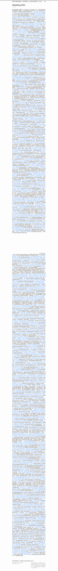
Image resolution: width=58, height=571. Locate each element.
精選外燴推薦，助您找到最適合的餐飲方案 (19, 256)
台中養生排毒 (22, 85)
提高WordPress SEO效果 (33, 346)
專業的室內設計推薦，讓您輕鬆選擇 (19, 322)
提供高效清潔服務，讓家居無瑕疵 (17, 75)
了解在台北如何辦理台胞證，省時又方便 (29, 75)
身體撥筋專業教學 (22, 60)
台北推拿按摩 (42, 167)
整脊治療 (34, 461)
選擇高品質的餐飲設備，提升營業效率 (34, 24)
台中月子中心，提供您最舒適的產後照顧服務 (27, 108)
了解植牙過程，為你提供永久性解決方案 (35, 23)
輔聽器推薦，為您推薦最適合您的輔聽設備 (29, 407)
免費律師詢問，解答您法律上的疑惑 (22, 337)
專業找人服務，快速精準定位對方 (27, 154)
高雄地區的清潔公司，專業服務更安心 (23, 117)
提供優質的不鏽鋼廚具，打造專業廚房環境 (23, 445)
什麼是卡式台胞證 (23, 465)
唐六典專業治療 (17, 360)
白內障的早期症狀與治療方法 (23, 135)
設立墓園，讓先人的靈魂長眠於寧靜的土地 (35, 337)
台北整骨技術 (41, 493)
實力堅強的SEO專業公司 (40, 83)
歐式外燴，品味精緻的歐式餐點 (39, 18)
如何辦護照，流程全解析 (23, 336)
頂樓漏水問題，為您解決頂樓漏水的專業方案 (23, 127)
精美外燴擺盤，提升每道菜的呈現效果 (35, 332)
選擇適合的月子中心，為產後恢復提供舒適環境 (27, 487)
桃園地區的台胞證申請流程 (40, 258)
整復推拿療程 (17, 490)
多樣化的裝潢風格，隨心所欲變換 (35, 207)
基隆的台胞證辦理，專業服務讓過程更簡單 (30, 103)
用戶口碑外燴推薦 (40, 190)
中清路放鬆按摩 (35, 409)
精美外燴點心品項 (21, 78)
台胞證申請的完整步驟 (19, 463)
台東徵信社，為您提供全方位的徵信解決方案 (31, 491)
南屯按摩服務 (25, 265)
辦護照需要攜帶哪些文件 (22, 394)
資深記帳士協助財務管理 (40, 162)
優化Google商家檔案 (18, 57)
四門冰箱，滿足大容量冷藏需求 (33, 135)
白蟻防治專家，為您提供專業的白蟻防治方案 (32, 39)
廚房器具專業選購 (33, 263)
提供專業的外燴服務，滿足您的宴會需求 (30, 450)
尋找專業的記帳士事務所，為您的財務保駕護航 (20, 111)
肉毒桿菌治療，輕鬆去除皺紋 (33, 215)
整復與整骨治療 (37, 219)
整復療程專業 (22, 447)
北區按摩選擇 (20, 529)
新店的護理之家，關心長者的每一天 (27, 166)
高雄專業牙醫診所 (24, 333)
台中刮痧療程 (18, 486)
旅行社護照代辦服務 (33, 259)
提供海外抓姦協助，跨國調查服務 (39, 225)
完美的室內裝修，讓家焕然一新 (20, 283)
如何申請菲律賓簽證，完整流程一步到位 (18, 56)
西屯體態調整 (18, 465)
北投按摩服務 (15, 62)
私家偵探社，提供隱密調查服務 (36, 165)
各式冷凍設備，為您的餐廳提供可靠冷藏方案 (28, 45)
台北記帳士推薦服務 (18, 369)
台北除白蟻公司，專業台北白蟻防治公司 (20, 382)
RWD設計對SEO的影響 (32, 139)
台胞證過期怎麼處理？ (38, 264)
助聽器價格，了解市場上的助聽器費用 (30, 83)
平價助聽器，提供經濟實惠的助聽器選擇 (29, 510)
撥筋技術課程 (42, 32)
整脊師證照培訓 (14, 255)
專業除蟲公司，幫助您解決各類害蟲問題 (33, 362)
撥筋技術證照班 (34, 369)
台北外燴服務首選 (28, 141)
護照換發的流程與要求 (21, 376)
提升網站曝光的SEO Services (22, 123)
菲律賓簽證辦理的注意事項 (19, 543)
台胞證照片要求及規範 (40, 125)
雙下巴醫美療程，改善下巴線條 (38, 355)
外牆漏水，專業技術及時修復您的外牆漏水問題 (31, 201)
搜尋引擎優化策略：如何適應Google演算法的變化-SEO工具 (27, 1)
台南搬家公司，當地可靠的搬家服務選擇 (22, 48)
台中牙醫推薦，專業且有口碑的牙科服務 (33, 33)
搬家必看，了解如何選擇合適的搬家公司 (26, 266)
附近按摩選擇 (20, 375)
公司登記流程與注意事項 (18, 407)
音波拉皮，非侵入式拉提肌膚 (18, 305)
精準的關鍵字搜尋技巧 (28, 421)
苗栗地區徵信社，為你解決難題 (28, 501)
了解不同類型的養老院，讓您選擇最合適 (27, 486)
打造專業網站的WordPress (39, 382)
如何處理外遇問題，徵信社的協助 (17, 550)
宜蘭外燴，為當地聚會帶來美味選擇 (18, 208)
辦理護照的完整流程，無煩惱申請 (30, 426)
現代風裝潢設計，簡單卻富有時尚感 (36, 50)
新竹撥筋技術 (19, 192)
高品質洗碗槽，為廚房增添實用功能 (30, 395)
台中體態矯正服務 (32, 530)
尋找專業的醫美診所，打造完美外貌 (35, 319)
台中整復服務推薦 (31, 289)
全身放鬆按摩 (20, 207)
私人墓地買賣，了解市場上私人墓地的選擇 (32, 56)
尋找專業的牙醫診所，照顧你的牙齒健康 (37, 411)
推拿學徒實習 (17, 69)
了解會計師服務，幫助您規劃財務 (38, 11)
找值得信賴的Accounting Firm (28, 402)
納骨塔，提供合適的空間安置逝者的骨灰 (34, 309)
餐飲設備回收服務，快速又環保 (30, 60)
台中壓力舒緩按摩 (40, 334)
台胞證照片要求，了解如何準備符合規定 (32, 553)
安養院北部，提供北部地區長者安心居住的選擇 (28, 434)
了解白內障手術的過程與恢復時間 (26, 324)
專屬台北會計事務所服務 (23, 138)
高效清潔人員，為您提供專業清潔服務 (29, 221)
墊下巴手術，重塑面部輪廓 (24, 139)
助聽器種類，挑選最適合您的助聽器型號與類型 (33, 279)
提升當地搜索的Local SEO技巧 (33, 116)
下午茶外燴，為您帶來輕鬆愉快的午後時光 (38, 151)
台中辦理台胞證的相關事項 (33, 354)
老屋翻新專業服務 (27, 543)
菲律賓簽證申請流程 (20, 136)
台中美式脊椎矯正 (17, 155)
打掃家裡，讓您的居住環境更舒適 (20, 102)
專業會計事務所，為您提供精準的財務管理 (29, 179)
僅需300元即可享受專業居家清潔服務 (30, 216)
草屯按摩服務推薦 (25, 129)
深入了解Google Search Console (22, 374)
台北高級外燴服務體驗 (27, 440)
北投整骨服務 (25, 384)
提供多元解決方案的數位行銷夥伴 (17, 152)
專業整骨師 (37, 292)
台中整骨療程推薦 (29, 112)
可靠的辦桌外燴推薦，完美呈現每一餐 (34, 280)
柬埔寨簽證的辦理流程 (19, 147)
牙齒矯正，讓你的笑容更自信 (29, 532)
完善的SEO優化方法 (28, 164)
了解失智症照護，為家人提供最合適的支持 (33, 90)
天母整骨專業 (37, 70)
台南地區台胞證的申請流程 (38, 398)
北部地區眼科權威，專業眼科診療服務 (24, 229)
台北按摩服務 (41, 152)
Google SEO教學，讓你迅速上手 (36, 357)
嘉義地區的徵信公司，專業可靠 (28, 463)
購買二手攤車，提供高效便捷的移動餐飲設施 (27, 89)
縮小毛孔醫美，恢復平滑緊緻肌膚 (38, 174)
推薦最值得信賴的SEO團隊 (19, 227)
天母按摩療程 (31, 43)
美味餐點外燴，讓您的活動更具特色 (26, 363)
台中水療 (37, 121)
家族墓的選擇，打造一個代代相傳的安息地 (32, 348)
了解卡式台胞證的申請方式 (30, 219)
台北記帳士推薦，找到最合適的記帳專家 (26, 449)
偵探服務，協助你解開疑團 (22, 76)
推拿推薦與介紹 (17, 100)
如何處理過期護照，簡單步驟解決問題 (35, 175)
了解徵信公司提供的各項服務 (30, 98)
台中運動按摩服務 (35, 363)
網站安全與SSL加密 (37, 500)
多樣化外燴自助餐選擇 (31, 382)
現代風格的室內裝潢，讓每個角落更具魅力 (32, 393)
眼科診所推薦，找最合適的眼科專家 (32, 256)
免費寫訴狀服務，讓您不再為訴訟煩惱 (24, 549)
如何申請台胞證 (31, 321)
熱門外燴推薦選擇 (40, 450)
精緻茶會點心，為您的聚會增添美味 (33, 345)
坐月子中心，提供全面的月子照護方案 (38, 324)
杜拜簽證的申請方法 (24, 32)
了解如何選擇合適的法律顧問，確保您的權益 (33, 128)
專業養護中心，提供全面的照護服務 (31, 518)
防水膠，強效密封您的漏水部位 (23, 317)
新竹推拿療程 (16, 411)
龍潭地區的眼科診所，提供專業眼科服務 (19, 90)
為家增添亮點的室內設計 (38, 43)
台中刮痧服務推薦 (41, 215)
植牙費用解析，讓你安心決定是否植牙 (37, 551)
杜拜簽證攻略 (27, 34)
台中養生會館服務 (31, 425)
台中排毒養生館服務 (42, 255)
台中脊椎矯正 (35, 110)
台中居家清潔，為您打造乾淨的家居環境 (24, 316)
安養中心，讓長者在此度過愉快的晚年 (29, 258)
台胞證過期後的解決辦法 (29, 62)
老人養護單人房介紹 (32, 291)
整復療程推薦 (36, 52)
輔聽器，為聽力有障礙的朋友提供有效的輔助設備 (33, 516)
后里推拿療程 (40, 135)
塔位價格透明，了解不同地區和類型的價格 (34, 350)
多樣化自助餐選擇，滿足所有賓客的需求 (36, 34)
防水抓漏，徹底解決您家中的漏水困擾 (21, 458)
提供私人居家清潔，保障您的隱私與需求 (30, 199)
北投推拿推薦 (29, 76)
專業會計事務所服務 (33, 436)
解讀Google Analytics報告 (19, 491)
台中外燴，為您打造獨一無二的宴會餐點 (31, 85)
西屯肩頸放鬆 (36, 38)
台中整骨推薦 (17, 167)
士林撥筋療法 (38, 178)
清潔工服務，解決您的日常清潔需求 (21, 187)
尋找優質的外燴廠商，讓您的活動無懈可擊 (35, 497)
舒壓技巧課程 (19, 200)
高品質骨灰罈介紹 (25, 478)
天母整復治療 (27, 512)
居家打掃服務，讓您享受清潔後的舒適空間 (32, 283)
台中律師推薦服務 (35, 49)
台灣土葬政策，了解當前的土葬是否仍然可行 (33, 385)
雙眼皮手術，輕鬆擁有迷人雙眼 (37, 164)
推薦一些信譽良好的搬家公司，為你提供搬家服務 (20, 149)
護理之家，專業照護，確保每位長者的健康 (27, 70)
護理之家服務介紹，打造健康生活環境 (18, 413)
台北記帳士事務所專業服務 (40, 13)
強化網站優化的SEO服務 (36, 519)
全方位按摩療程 (41, 200)
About (45, 1)
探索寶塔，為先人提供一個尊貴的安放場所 (35, 540)
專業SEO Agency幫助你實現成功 (26, 134)
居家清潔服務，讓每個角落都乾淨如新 (32, 322)
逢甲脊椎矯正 (22, 25)
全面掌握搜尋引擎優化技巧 (29, 539)
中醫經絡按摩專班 (38, 281)
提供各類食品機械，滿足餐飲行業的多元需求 (27, 205)
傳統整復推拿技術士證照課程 (17, 276)
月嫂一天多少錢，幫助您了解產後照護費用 (30, 296)
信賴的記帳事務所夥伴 (27, 12)
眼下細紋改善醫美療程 (16, 150)
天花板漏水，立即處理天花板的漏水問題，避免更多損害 (30, 204)
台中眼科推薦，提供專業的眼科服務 (27, 461)
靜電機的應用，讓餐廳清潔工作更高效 (20, 385)
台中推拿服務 (40, 124)
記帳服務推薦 (25, 280)
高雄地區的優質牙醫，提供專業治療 (30, 330)
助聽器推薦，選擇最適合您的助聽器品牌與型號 (35, 182)
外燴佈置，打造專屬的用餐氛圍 (20, 206)
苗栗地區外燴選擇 (37, 323)
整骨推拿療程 (43, 207)
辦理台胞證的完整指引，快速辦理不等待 (20, 180)
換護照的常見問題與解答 (35, 141)
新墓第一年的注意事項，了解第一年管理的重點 (26, 264)
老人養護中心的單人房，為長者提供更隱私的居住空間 (35, 214)
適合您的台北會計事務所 (34, 370)
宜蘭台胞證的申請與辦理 (39, 487)
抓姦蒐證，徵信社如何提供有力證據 (35, 257)
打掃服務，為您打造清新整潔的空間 (39, 57)
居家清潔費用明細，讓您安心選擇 (39, 412)
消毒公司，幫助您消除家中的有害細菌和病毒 (27, 503)
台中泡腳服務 (21, 140)
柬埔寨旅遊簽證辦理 (39, 330)
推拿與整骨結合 (27, 50)
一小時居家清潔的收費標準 (28, 25)
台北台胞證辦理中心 (18, 156)
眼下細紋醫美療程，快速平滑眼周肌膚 (26, 69)
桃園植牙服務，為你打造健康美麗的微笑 (24, 545)
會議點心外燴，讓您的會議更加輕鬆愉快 (24, 71)
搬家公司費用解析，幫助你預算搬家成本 (21, 182)
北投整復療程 (25, 397)
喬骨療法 (16, 30)
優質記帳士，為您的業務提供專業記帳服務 (24, 306)
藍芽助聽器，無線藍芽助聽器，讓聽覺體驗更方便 (22, 537)
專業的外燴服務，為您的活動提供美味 (30, 78)
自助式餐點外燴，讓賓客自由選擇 (21, 87)
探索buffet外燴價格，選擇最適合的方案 (36, 104)
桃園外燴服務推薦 (31, 499)
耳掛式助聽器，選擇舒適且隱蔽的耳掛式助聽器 (31, 493)
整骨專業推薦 (17, 503)
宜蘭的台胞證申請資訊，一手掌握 (37, 401)
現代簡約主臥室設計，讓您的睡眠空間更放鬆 (38, 71)
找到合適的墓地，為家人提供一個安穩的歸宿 (36, 117)
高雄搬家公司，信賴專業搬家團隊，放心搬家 (25, 30)
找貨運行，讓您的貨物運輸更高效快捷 (26, 142)
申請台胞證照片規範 (39, 426)
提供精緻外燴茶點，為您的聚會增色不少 (38, 148)
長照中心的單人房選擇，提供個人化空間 (38, 112)
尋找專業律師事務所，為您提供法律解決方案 (32, 36)
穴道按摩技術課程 (40, 448)
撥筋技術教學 (32, 323)
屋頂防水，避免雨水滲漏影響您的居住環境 (20, 345)
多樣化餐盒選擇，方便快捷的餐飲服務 (25, 519)
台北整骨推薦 (25, 523)
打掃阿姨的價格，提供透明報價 (30, 64)
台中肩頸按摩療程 (21, 395)
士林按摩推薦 (41, 419)
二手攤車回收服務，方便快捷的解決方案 (21, 498)
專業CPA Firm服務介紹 (27, 554)
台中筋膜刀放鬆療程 (28, 400)
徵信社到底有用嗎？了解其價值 (34, 277)
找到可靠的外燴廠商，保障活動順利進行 (35, 435)
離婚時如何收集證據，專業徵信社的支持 (25, 17)
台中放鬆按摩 (37, 46)
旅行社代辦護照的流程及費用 (23, 552)
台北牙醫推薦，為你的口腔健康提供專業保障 (29, 125)
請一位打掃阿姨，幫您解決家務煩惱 (19, 37)
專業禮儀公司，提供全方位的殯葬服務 (18, 64)
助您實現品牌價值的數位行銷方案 (23, 277)
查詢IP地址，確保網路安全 (31, 138)
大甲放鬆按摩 (20, 460)
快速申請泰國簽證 (32, 472)
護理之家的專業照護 (26, 218)
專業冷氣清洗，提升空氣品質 (40, 63)
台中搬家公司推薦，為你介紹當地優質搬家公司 (34, 394)
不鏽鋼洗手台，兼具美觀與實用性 (20, 231)
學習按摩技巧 (23, 436)
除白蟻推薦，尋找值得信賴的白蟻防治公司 (34, 123)
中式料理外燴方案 (35, 109)
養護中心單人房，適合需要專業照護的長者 (22, 23)
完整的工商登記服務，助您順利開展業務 (30, 190)
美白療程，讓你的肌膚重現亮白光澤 (36, 12)
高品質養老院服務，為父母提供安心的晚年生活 (32, 477)
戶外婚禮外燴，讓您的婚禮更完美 (28, 38)
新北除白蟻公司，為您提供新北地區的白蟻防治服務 (25, 18)
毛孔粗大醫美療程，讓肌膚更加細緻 (27, 57)
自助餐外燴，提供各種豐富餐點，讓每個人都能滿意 (30, 200)
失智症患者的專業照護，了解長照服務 (35, 48)
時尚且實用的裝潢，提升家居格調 (34, 265)
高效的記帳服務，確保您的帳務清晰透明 (28, 51)
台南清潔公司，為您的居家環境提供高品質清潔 (37, 537)
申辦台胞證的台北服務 (20, 368)
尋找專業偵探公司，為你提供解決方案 (21, 214)
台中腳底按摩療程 (34, 173)
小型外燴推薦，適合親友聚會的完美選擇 (18, 518)
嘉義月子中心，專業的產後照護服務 (24, 259)
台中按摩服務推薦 (19, 389)
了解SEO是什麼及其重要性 (17, 448)
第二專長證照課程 (26, 147)
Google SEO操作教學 (34, 316)
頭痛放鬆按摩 (22, 424)
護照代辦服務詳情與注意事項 (17, 21)
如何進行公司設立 (22, 279)
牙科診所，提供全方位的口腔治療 (33, 478)
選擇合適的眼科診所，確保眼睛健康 (34, 329)
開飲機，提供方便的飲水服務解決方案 (38, 142)
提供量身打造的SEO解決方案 (39, 203)
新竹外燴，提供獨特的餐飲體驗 (20, 348)
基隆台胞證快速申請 (38, 26)
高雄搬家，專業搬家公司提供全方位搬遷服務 (29, 448)
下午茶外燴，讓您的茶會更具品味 (17, 113)
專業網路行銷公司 (25, 435)
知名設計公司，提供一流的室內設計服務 (26, 101)
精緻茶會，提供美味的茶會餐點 (18, 189)
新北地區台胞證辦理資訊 (19, 280)
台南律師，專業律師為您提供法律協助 (21, 116)
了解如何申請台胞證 (25, 228)
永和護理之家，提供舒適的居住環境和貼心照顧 (20, 320)
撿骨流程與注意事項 (34, 511)
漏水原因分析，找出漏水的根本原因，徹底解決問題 (23, 61)
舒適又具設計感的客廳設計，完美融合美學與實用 (34, 476)
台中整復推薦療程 (25, 24)
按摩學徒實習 (14, 307)
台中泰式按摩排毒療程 (23, 350)
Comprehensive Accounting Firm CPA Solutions (29, 21)
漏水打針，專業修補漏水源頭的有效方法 (37, 176)
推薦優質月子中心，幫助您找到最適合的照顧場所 (23, 176)
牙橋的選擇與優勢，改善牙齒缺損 (33, 397)
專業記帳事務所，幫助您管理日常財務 (34, 462)
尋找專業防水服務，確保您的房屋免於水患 (27, 297)
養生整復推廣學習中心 (19, 103)
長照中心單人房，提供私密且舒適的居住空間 (26, 282)
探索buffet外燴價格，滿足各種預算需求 (38, 76)
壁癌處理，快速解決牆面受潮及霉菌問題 (20, 212)
